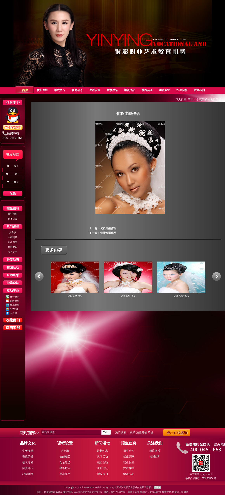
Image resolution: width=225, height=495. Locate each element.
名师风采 (13, 275)
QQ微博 (154, 456)
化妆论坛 (102, 468)
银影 (132, 432)
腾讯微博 (14, 305)
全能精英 (12, 237)
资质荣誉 (27, 456)
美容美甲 (12, 251)
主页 (190, 99)
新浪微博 (14, 301)
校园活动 (13, 267)
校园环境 (27, 474)
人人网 (13, 313)
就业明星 (128, 462)
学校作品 (201, 99)
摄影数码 (12, 247)
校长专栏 (27, 462)
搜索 (104, 431)
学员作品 (128, 474)
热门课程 (13, 226)
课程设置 (65, 443)
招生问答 (12, 219)
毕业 (150, 432)
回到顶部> (28, 433)
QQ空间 (14, 309)
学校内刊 (102, 474)
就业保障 (128, 456)
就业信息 (12, 214)
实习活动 (102, 456)
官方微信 (14, 297)
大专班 (12, 232)
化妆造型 (12, 242)
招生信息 (13, 208)
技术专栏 (128, 468)
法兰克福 (141, 432)
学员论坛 (13, 283)
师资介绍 (27, 468)
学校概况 (27, 450)
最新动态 (13, 259)
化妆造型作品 (108, 228)
